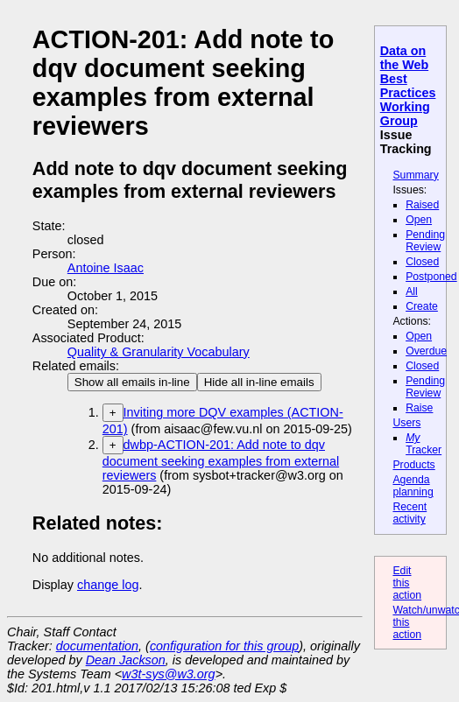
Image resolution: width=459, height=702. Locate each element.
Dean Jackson (126, 660)
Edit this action (406, 583)
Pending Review (425, 240)
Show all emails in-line (132, 382)
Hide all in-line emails (259, 382)
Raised (422, 205)
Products (413, 465)
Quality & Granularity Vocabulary (158, 352)
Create (422, 306)
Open (419, 220)
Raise (419, 408)
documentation (97, 646)
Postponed (431, 276)
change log (107, 585)
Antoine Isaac (105, 268)
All (412, 291)
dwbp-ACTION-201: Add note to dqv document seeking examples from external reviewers (220, 460)
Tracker (423, 444)
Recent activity (409, 513)
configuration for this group (224, 646)
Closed (422, 262)
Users (406, 423)
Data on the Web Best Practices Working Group (408, 86)
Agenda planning (412, 486)
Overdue (426, 351)
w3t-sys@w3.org (168, 674)
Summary (415, 175)
